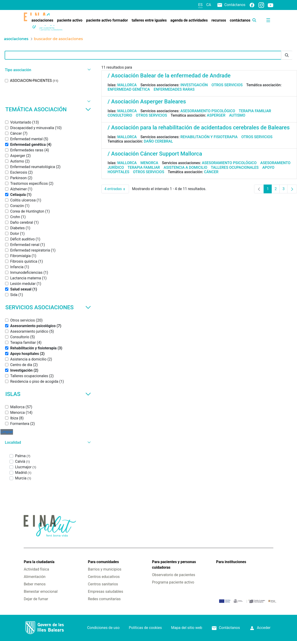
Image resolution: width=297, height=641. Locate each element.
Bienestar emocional (41, 591)
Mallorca (127, 85)
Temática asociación (48, 109)
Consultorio (120, 115)
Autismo (237, 115)
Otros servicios (226, 85)
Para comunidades (103, 562)
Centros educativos (104, 576)
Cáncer (211, 172)
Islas (48, 394)
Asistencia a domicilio (185, 167)
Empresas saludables (105, 591)
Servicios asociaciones (48, 307)
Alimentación (34, 576)
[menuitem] (42, 20)
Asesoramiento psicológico (207, 111)
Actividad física (36, 569)
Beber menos (34, 584)
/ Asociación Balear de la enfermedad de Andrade (169, 75)
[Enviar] (287, 55)
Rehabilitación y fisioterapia (209, 137)
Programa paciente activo (173, 582)
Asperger (216, 115)
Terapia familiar (255, 111)
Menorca (149, 163)
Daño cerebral (158, 141)
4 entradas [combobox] (116, 189)
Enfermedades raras (174, 89)
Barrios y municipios (104, 569)
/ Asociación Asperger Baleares (147, 101)
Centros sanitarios (103, 584)
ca (208, 5)
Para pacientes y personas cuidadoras (174, 565)
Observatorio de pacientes (173, 575)
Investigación (194, 85)
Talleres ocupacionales (235, 167)
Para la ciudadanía (39, 562)
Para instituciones (231, 562)
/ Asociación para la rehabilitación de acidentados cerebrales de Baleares (199, 127)
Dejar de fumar (36, 599)
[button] (47, 70)
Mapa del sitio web (186, 627)
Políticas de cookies (145, 627)
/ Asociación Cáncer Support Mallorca (155, 153)
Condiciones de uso (103, 627)
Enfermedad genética (129, 89)
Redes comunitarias (104, 599)
